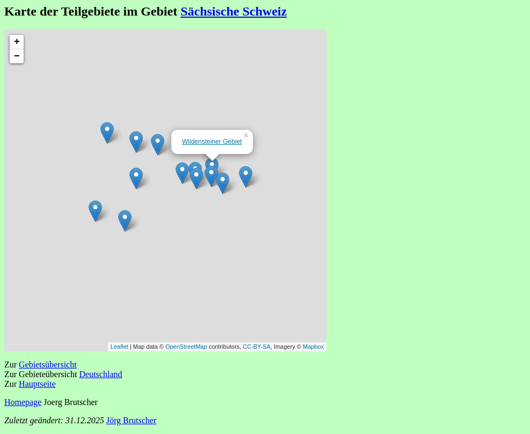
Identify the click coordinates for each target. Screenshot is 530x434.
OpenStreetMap (186, 346)
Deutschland (100, 374)
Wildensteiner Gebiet (212, 141)
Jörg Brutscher (131, 420)
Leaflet (119, 346)
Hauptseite (37, 383)
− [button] (17, 56)
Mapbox (313, 346)
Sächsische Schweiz (233, 11)
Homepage (22, 402)
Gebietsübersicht (48, 364)
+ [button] (17, 41)
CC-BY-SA (257, 346)
